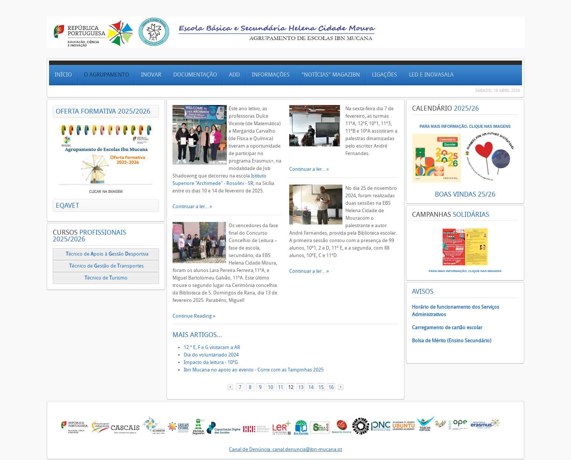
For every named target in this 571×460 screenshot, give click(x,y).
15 (321, 387)
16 (331, 387)
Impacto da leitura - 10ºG (211, 362)
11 (280, 387)
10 (270, 387)
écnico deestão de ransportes (106, 266)
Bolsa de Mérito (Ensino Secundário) (451, 340)
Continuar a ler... (191, 206)
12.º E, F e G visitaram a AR (212, 347)
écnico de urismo (107, 278)
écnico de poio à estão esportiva (107, 254)
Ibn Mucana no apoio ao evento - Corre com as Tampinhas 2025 (254, 370)
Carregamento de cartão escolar (447, 327)
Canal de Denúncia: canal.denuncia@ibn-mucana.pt (285, 449)
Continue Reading (192, 316)
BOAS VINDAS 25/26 (465, 194)
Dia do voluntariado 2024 (211, 355)
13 (300, 387)
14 (311, 387)
